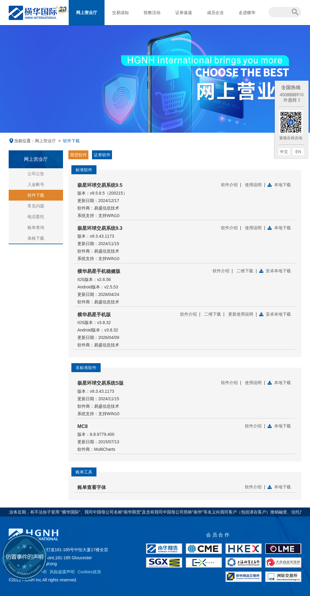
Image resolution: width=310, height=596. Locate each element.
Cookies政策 (89, 571)
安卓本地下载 (278, 270)
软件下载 (35, 195)
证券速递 (183, 12)
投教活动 (152, 12)
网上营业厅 (86, 12)
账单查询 (35, 227)
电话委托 (35, 216)
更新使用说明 (240, 314)
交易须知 (120, 12)
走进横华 (247, 12)
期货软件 (78, 154)
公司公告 (35, 173)
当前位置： (22, 140)
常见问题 (35, 206)
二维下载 (245, 270)
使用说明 (253, 184)
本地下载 (282, 184)
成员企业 (215, 12)
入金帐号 (35, 184)
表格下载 (35, 238)
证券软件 (102, 154)
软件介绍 (229, 184)
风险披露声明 (62, 571)
